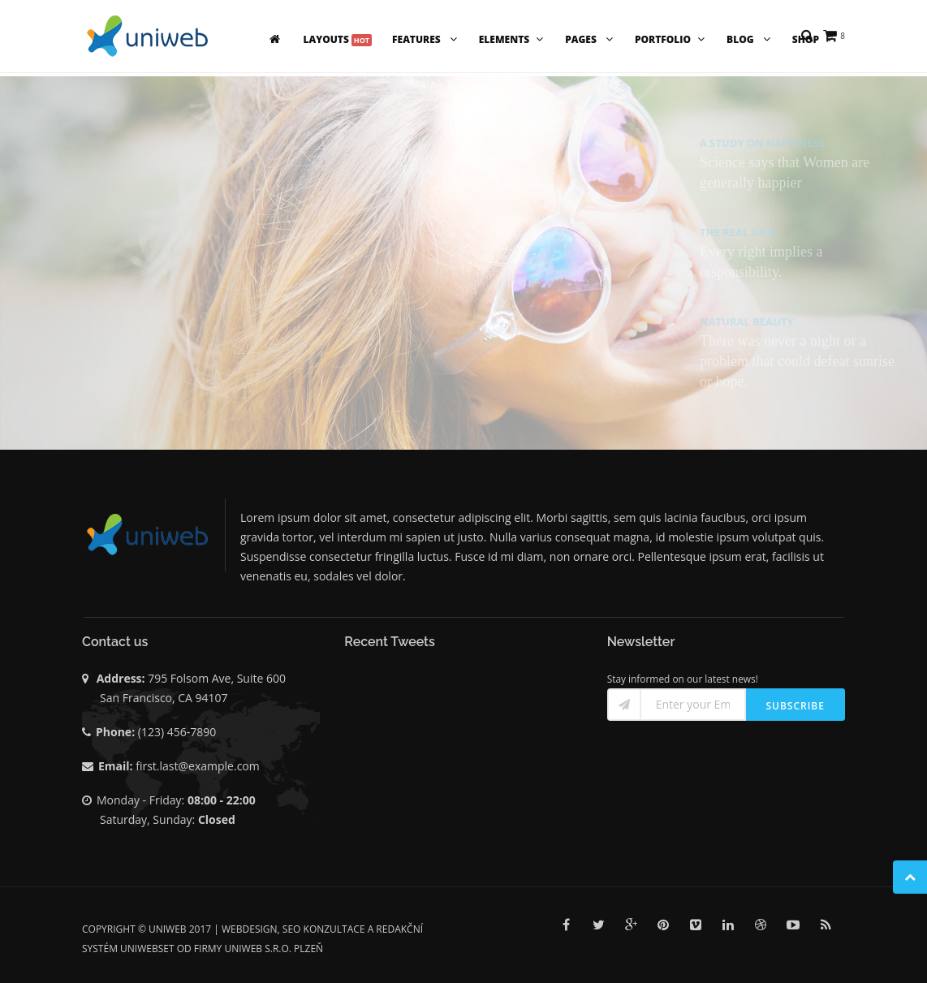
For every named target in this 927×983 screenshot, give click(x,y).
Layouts (337, 39)
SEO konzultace (323, 929)
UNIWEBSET (147, 948)
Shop (814, 39)
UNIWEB (243, 948)
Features (426, 39)
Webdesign (250, 929)
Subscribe (795, 706)
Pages (591, 39)
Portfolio (672, 39)
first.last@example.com (198, 766)
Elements (513, 39)
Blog (750, 39)
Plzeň (308, 948)
